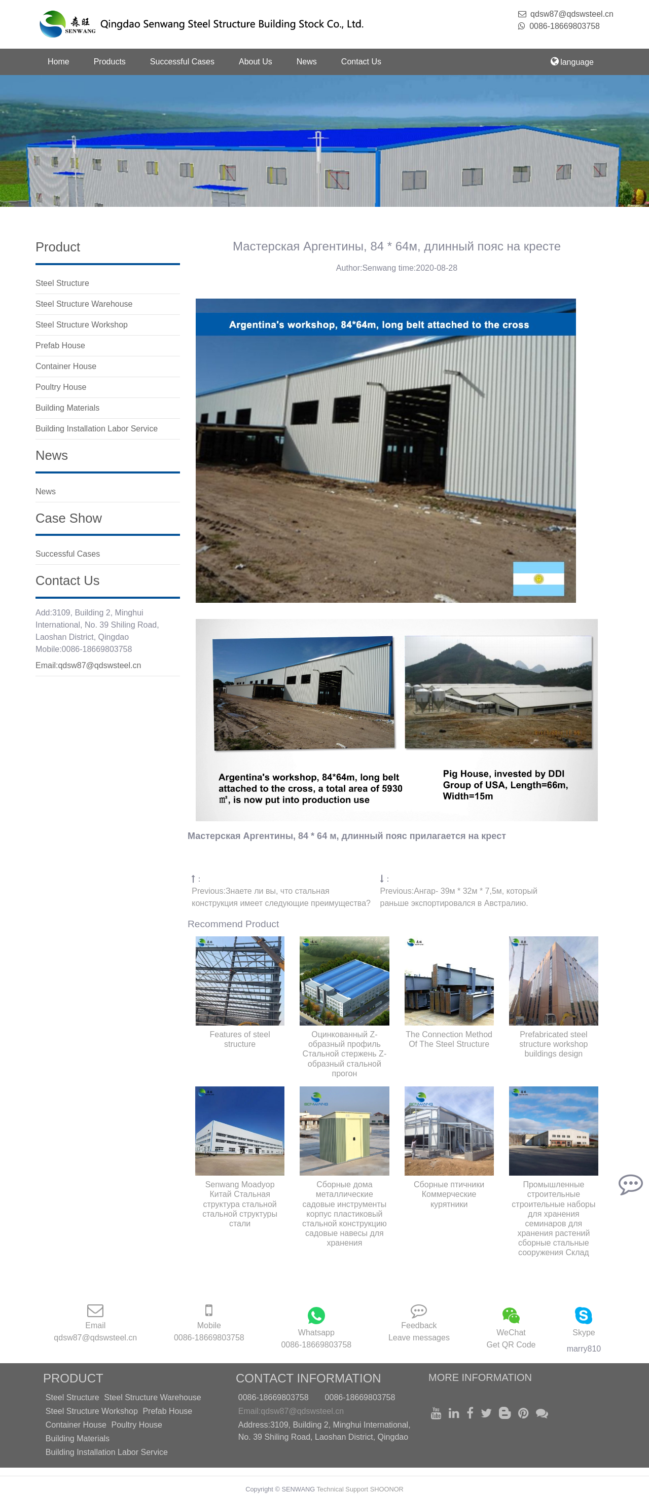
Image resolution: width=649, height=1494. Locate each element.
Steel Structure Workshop (92, 1411)
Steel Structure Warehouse (152, 1397)
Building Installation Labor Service (107, 1452)
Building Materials (78, 1438)
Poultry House (136, 1424)
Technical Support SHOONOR (359, 1489)
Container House (76, 1424)
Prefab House (167, 1411)
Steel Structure (72, 1397)
